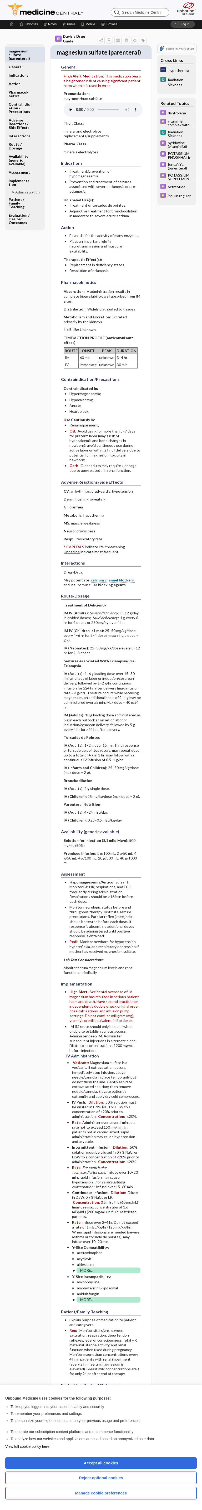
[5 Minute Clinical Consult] (176, 82)
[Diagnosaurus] (176, 70)
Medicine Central (48, 10)
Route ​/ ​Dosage (15, 130)
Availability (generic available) (18, 144)
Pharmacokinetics (19, 78)
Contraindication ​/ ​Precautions (19, 92)
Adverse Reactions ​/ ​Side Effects (19, 108)
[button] (110, 24)
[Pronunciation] (103, 119)
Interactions (20, 120)
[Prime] (68, 24)
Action (15, 68)
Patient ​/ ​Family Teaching (17, 187)
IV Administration (25, 176)
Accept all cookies (101, 1463)
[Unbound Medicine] (184, 8)
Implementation (19, 167)
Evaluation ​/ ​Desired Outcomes (19, 203)
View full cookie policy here (27, 1446)
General (16, 51)
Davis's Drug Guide (70, 38)
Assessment (19, 156)
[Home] (12, 24)
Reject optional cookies (101, 1477)
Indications (18, 59)
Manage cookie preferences (101, 1493)
